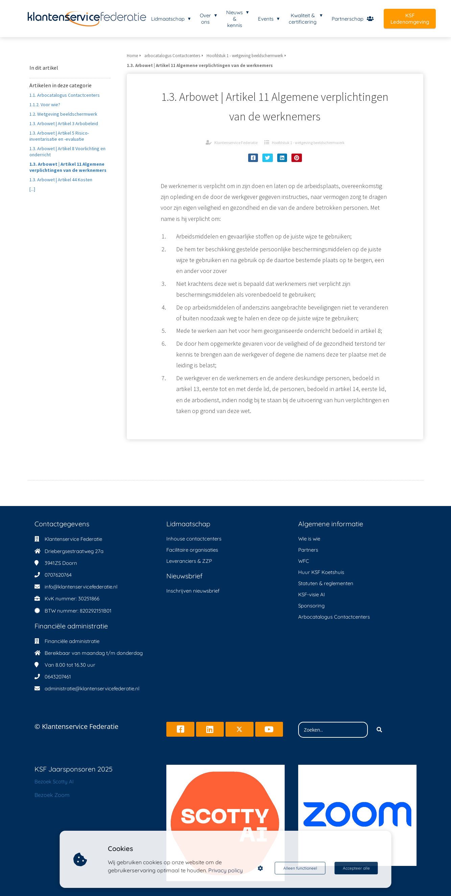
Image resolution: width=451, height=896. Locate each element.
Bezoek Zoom (52, 794)
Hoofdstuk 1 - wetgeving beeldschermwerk (308, 142)
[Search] (379, 730)
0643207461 (58, 676)
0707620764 (58, 575)
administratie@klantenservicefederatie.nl (92, 688)
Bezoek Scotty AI (54, 781)
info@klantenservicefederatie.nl (81, 586)
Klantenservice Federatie (236, 142)
